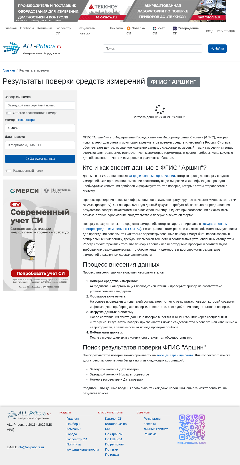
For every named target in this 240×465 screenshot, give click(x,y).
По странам (114, 434)
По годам (112, 454)
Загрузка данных (39, 158)
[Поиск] (152, 48)
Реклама (116, 28)
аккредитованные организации (152, 176)
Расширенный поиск (28, 170)
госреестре (26, 120)
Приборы (27, 28)
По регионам (114, 444)
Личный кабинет (156, 429)
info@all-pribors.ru (31, 447)
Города (72, 434)
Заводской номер (18, 97)
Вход (209, 31)
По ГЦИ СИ (113, 439)
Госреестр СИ (63, 30)
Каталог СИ (113, 418)
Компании (44, 28)
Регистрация (226, 31)
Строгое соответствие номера (35, 113)
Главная (10, 28)
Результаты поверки (87, 30)
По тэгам (111, 449)
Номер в (20, 120)
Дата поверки (15, 136)
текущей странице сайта (175, 355)
